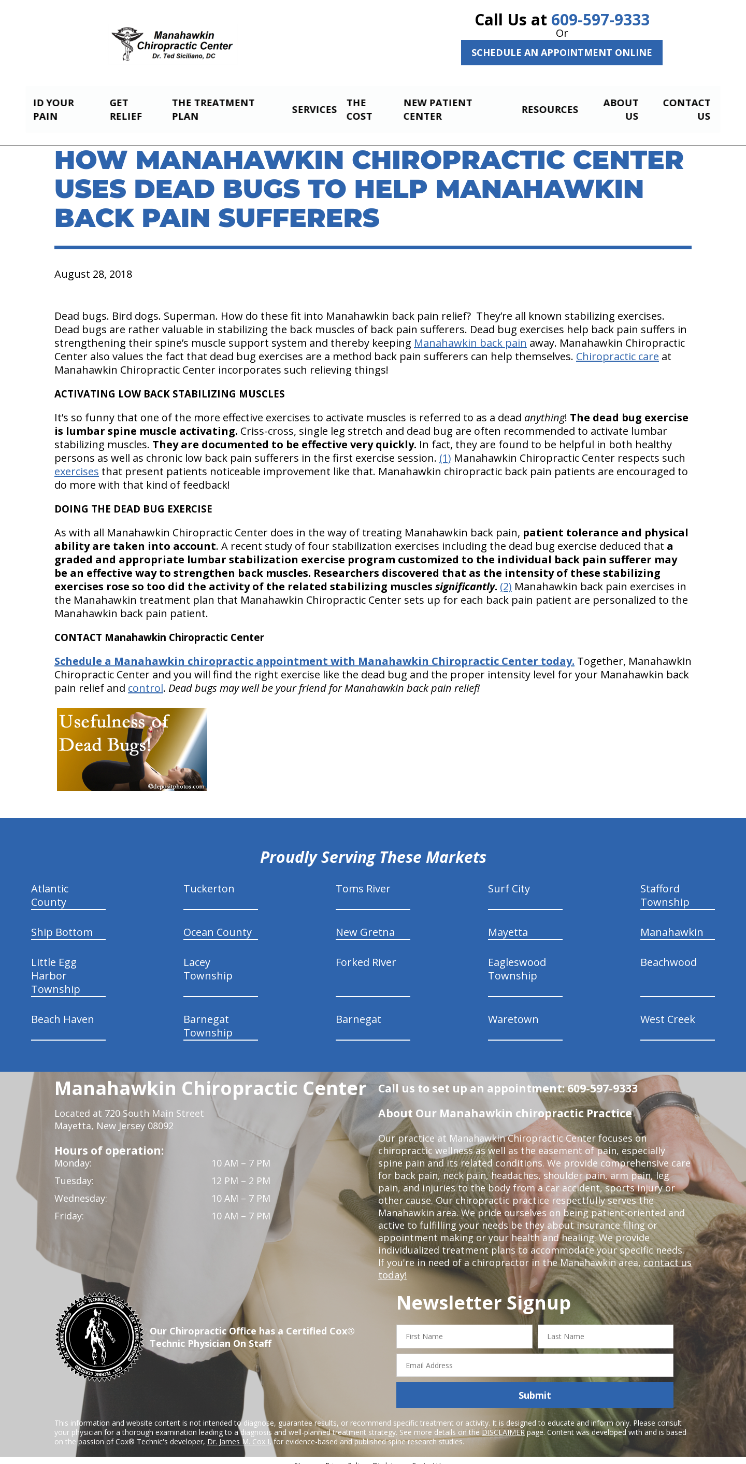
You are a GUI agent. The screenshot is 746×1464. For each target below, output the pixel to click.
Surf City (509, 880)
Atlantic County (49, 886)
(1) (445, 449)
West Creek (667, 1010)
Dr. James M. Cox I (238, 1433)
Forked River (366, 953)
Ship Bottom (62, 923)
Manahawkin (672, 923)
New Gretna (365, 923)
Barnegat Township (208, 1017)
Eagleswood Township (517, 960)
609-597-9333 (600, 19)
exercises (76, 463)
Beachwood (668, 953)
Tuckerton (209, 880)
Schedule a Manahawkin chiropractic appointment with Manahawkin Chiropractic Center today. (314, 652)
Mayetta (508, 923)
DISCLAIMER (503, 1423)
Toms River (363, 880)
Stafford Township (665, 886)
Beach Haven (62, 1010)
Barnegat (358, 1010)
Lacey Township (208, 960)
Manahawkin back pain (470, 334)
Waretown (513, 1010)
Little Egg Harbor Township (55, 966)
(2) (506, 578)
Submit (535, 1386)
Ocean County (217, 923)
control (145, 679)
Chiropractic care (617, 347)
